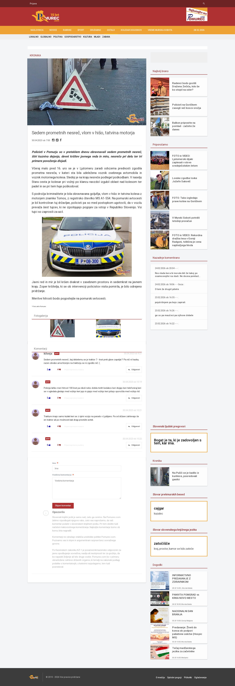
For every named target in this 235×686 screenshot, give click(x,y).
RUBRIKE (67, 30)
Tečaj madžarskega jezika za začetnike (183, 650)
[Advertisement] (178, 377)
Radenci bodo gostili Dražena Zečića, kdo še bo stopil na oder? (185, 86)
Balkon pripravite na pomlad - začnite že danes (183, 126)
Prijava (33, 3)
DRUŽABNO (95, 30)
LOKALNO (33, 37)
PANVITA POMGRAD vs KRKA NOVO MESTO (185, 596)
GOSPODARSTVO (72, 37)
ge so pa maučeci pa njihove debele (174, 315)
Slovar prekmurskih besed (168, 494)
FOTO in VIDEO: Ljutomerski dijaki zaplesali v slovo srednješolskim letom (184, 160)
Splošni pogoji (177, 677)
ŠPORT (80, 30)
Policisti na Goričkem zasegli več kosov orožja (186, 106)
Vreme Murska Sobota (160, 30)
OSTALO (111, 30)
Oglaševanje (201, 677)
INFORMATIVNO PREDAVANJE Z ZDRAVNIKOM (181, 578)
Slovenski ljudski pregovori (169, 426)
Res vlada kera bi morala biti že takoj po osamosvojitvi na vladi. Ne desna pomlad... (178, 275)
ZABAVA (105, 37)
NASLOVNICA (37, 30)
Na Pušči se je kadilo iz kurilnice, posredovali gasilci (185, 476)
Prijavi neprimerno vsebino (74, 370)
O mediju (164, 677)
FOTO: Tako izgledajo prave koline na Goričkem (186, 199)
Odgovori (134, 370)
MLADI (96, 37)
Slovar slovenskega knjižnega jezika (174, 529)
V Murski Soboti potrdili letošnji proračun (185, 219)
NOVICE (53, 30)
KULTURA (87, 37)
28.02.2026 (199, 30)
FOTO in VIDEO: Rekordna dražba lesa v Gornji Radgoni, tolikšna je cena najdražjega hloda (187, 240)
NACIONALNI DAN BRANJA (182, 613)
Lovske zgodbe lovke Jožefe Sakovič (184, 180)
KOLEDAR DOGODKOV (131, 30)
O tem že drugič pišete (167, 289)
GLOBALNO (45, 37)
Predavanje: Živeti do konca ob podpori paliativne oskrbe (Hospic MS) (186, 632)
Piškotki (190, 677)
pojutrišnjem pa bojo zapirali (170, 302)
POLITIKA (57, 37)
